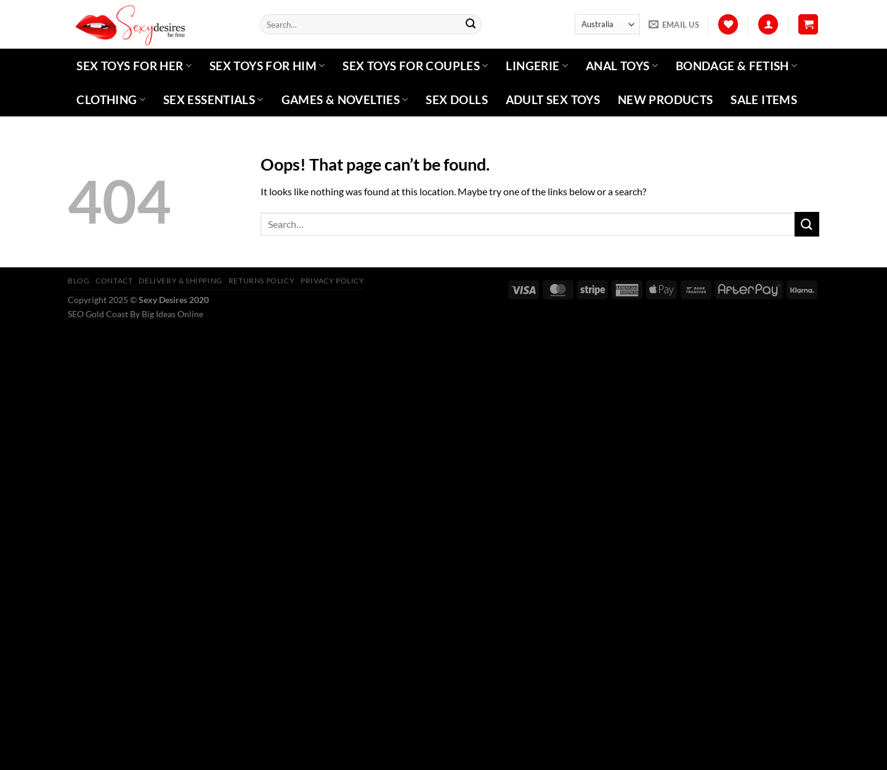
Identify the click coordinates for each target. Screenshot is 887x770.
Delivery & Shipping (180, 280)
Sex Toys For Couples (415, 66)
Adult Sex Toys (553, 99)
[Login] (768, 24)
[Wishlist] (728, 24)
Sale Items (764, 99)
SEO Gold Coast (98, 314)
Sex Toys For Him (267, 66)
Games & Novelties (344, 99)
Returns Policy (262, 280)
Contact (113, 280)
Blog (78, 280)
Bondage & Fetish (737, 66)
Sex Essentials (213, 99)
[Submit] (470, 24)
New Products (665, 99)
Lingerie (537, 66)
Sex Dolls (456, 99)
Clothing (110, 99)
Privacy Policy (333, 280)
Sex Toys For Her (134, 66)
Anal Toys (622, 66)
